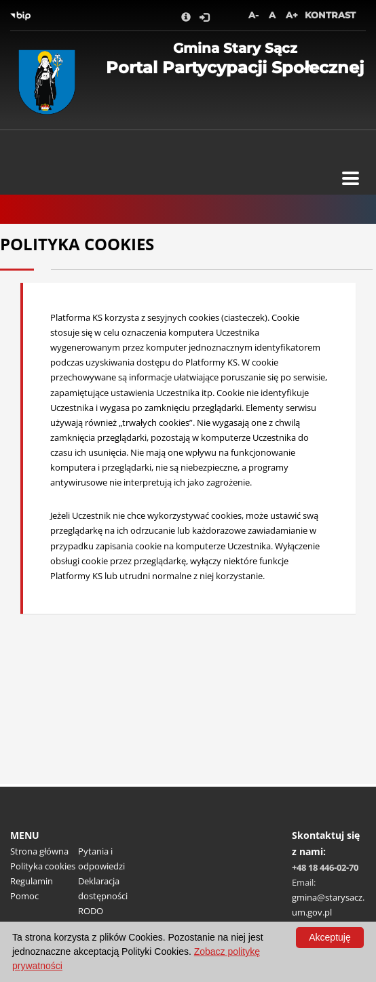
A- (253, 14)
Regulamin (31, 881)
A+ (292, 14)
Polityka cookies (42, 866)
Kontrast (330, 14)
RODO (90, 911)
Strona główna (39, 851)
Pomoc (24, 896)
